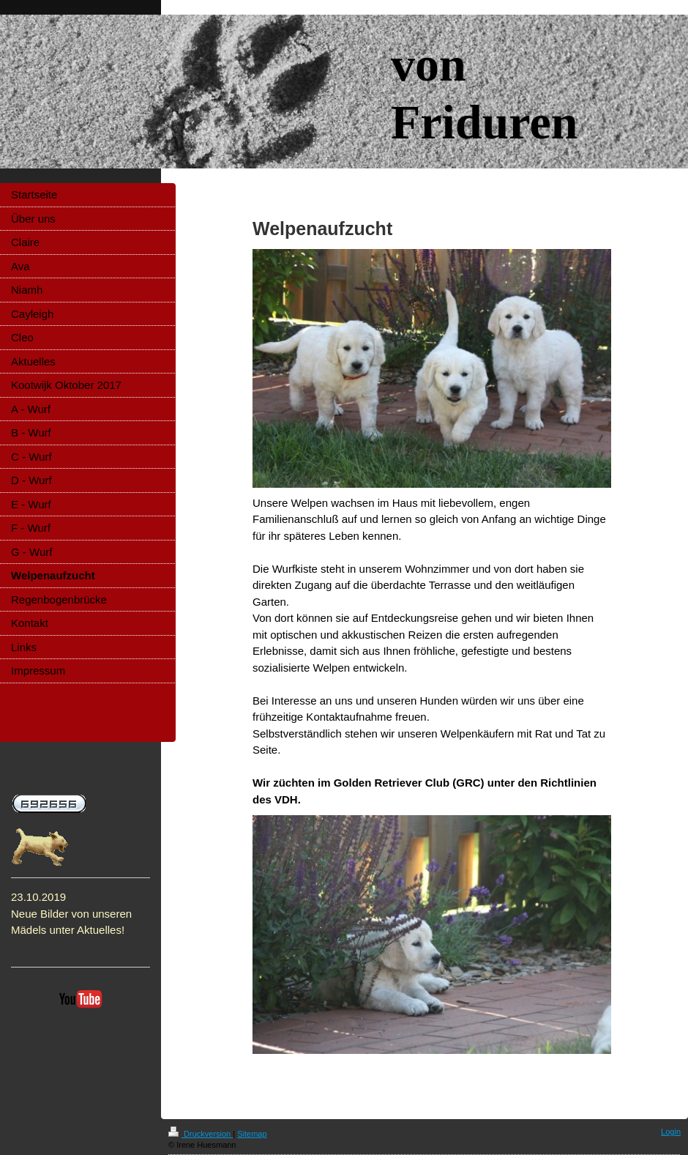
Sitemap (251, 1133)
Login (671, 1131)
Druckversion (200, 1133)
